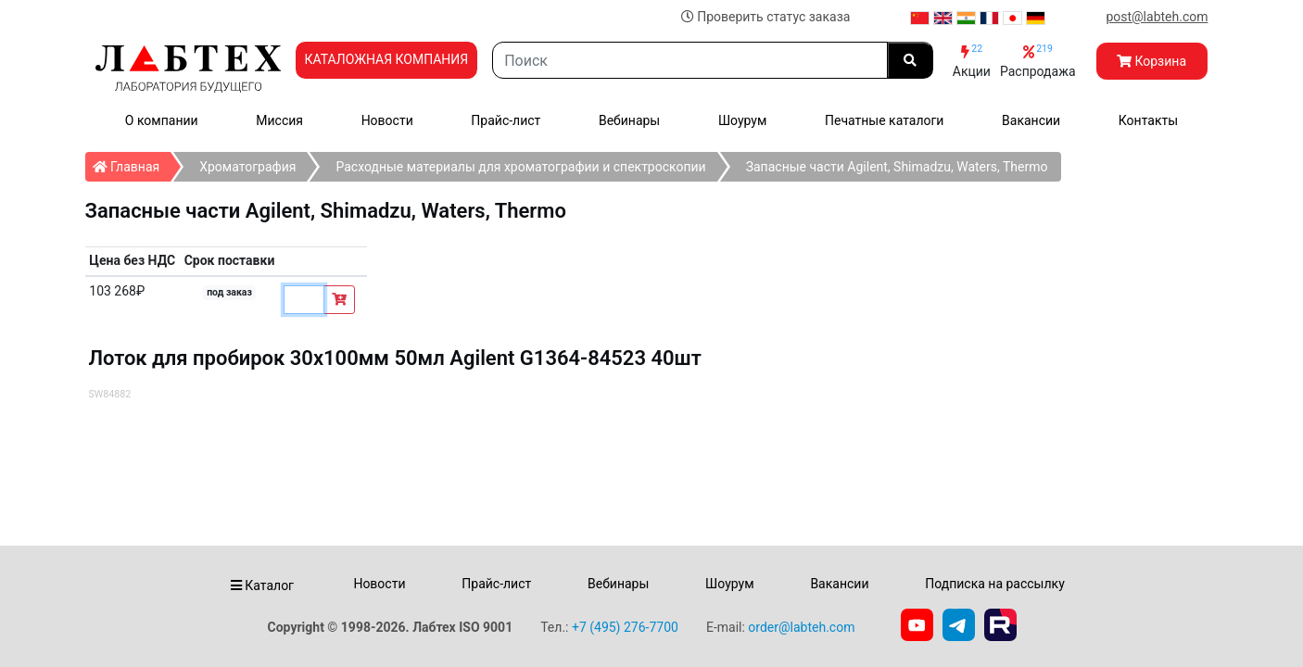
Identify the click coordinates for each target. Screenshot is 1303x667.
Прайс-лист (505, 120)
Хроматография (247, 166)
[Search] (690, 60)
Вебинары (629, 120)
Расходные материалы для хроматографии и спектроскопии (520, 166)
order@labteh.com (801, 627)
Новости (387, 120)
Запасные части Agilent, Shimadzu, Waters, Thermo (897, 166)
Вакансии (1031, 120)
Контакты (1148, 120)
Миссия (279, 120)
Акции (972, 61)
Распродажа (1038, 61)
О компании (161, 120)
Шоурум (742, 120)
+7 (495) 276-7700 (625, 627)
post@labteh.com (1157, 16)
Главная (132, 163)
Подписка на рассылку (995, 583)
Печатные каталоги (884, 120)
